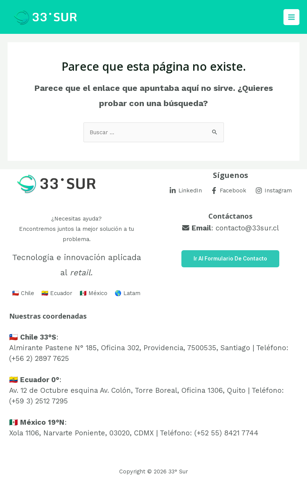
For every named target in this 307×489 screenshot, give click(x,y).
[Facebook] (228, 190)
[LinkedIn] (185, 190)
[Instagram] (273, 190)
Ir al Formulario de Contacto (230, 259)
